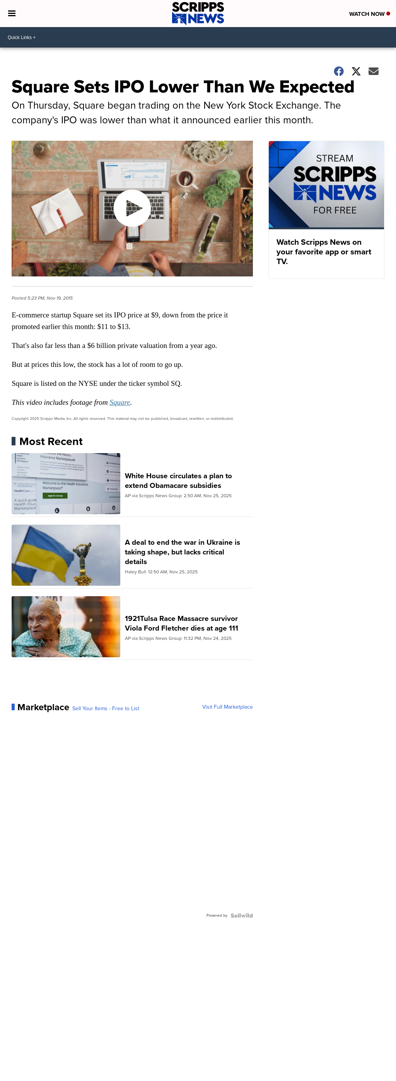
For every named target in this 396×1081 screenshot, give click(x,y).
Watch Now (369, 14)
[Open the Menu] (12, 13)
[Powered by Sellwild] (241, 915)
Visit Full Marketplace (227, 707)
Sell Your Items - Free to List (105, 708)
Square (119, 402)
